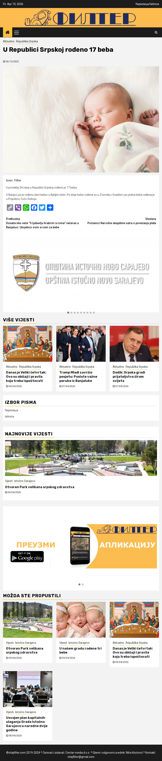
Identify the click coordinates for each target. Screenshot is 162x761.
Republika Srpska (27, 41)
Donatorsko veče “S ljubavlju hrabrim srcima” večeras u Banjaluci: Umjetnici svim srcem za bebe (43, 223)
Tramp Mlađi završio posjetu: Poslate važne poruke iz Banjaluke (78, 377)
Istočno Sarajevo (24, 481)
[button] (68, 313)
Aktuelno (8, 41)
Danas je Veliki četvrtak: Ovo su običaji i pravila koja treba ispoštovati (26, 377)
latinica (154, 4)
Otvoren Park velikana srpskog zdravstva (40, 487)
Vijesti (9, 481)
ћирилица (142, 4)
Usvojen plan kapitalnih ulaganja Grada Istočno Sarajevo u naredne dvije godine (27, 724)
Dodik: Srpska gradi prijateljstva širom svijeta (129, 377)
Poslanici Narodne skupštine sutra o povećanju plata (118, 221)
